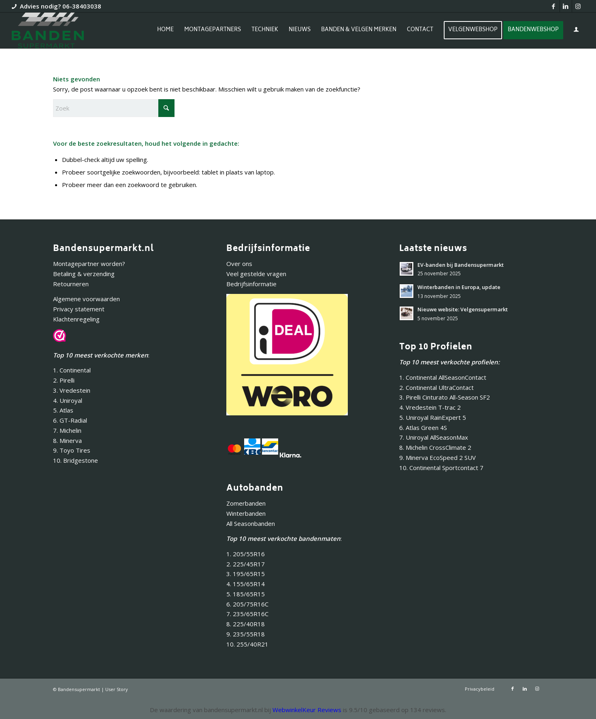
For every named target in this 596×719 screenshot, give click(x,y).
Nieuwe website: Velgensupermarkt (462, 309)
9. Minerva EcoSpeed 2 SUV (437, 457)
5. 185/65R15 (245, 594)
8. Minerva (67, 440)
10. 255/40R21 (247, 644)
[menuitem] (165, 30)
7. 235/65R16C (247, 614)
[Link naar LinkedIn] (566, 6)
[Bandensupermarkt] (47, 30)
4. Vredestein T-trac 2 (430, 407)
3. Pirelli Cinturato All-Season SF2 (444, 397)
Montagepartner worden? (89, 264)
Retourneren (71, 284)
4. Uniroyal (67, 400)
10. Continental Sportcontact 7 (441, 468)
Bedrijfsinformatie (251, 284)
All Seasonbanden (250, 523)
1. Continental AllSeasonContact (442, 377)
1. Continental (72, 370)
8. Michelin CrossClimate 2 (436, 447)
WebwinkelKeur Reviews (306, 710)
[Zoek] (114, 108)
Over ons (239, 264)
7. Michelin (67, 430)
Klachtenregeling (76, 319)
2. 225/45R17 (245, 564)
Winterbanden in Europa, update (458, 287)
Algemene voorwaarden (86, 299)
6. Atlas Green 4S (423, 427)
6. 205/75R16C (247, 604)
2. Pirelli (63, 380)
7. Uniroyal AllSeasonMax (433, 437)
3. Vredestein (71, 390)
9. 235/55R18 (245, 634)
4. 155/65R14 (245, 584)
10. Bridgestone (75, 460)
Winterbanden (246, 513)
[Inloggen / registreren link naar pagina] (576, 31)
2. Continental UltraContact (436, 387)
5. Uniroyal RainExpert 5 (432, 417)
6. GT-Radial (70, 420)
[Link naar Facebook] (554, 6)
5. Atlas (63, 410)
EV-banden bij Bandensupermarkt (460, 264)
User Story (116, 689)
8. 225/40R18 (245, 624)
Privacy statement (78, 309)
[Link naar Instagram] (578, 6)
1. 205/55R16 (245, 554)
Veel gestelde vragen (256, 274)
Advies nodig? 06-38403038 (60, 6)
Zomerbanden (246, 503)
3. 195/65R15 (245, 574)
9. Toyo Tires (71, 450)
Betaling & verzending (84, 274)
